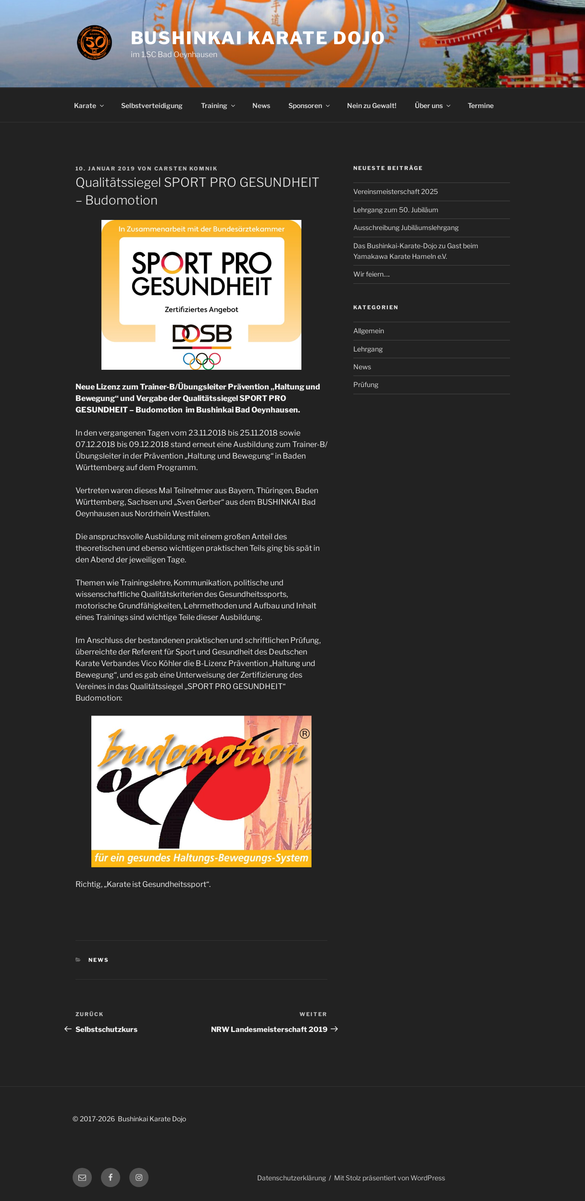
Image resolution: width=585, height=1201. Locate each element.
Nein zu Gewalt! (372, 105)
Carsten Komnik (186, 168)
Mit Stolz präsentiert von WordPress (389, 1178)
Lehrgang (368, 349)
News (261, 105)
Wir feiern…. (371, 274)
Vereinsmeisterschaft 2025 (395, 191)
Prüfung (365, 384)
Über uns (433, 105)
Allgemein (368, 331)
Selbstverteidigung (152, 105)
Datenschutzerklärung (291, 1178)
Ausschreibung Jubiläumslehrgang (406, 227)
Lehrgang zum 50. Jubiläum (395, 210)
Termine (481, 105)
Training (218, 105)
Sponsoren (309, 105)
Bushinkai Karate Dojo (258, 38)
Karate (89, 105)
